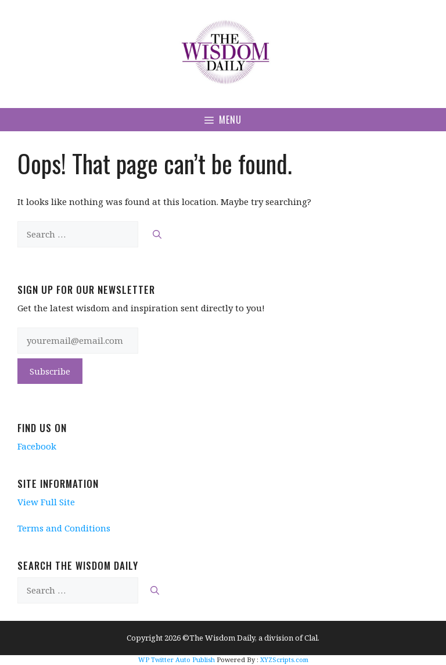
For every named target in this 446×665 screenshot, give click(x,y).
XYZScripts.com (284, 659)
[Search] (157, 234)
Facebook (36, 446)
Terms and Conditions (63, 528)
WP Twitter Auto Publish (176, 659)
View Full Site (46, 502)
